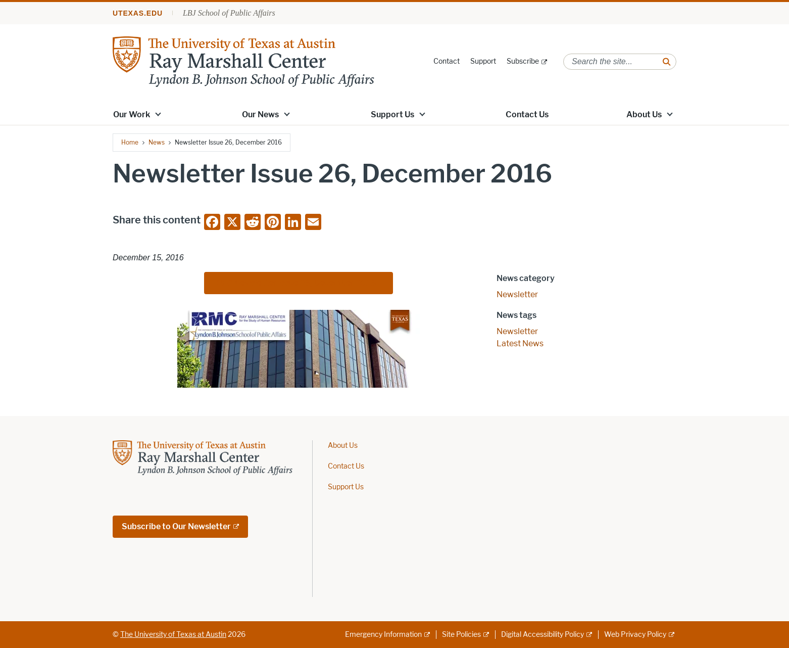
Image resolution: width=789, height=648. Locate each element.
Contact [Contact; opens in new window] (446, 61)
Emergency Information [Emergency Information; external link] (383, 634)
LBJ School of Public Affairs (229, 13)
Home (129, 142)
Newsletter (517, 294)
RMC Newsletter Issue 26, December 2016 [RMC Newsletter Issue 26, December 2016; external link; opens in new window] (294, 283)
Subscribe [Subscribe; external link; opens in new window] (523, 61)
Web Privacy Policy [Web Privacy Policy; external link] (635, 634)
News (157, 142)
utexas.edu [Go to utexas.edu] (138, 13)
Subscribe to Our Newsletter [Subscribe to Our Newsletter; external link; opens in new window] (176, 526)
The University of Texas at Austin (173, 634)
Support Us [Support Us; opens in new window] (392, 114)
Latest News (520, 343)
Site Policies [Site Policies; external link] (461, 634)
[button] (158, 114)
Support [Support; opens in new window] (483, 61)
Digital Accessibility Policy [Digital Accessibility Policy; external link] (542, 634)
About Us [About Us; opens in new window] (644, 114)
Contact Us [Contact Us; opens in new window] (527, 114)
